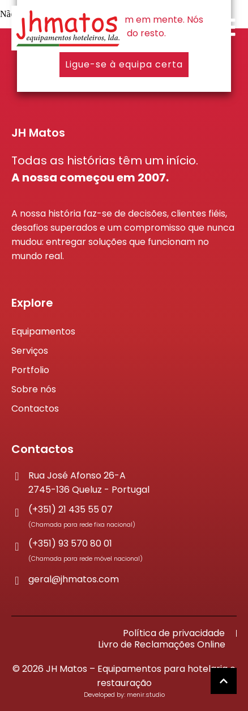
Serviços (29, 350)
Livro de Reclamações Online (161, 644)
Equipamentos (43, 331)
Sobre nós (33, 389)
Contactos (35, 408)
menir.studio (146, 694)
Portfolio (30, 369)
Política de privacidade (174, 633)
